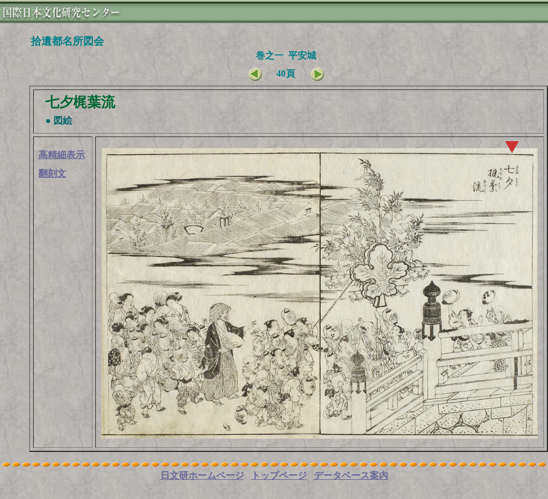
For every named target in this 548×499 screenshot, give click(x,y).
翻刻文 (52, 173)
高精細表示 (61, 155)
